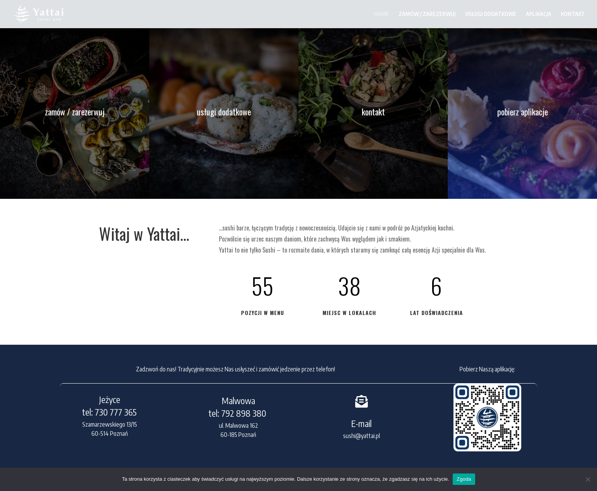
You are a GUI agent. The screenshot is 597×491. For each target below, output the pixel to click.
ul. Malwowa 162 (238, 425)
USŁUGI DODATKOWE (490, 14)
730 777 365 (116, 411)
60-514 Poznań (109, 433)
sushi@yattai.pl (361, 436)
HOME (381, 14)
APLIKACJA (538, 14)
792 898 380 (244, 413)
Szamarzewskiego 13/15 (109, 424)
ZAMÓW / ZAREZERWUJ (427, 14)
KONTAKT (573, 14)
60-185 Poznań (238, 434)
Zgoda (464, 479)
